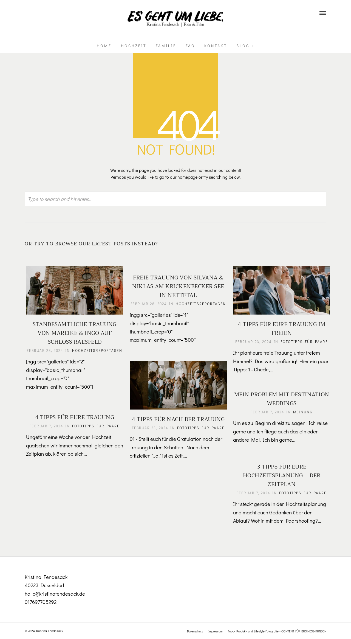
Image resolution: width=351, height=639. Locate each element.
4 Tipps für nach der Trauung (176, 417)
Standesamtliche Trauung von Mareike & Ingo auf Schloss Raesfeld (73, 331)
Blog (243, 45)
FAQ (190, 45)
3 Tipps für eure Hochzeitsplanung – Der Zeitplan (280, 475)
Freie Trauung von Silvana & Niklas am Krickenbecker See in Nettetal (177, 286)
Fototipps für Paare (302, 339)
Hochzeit (133, 45)
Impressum (215, 631)
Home (104, 45)
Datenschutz (195, 631)
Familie (166, 45)
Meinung (301, 412)
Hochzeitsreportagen (73, 354)
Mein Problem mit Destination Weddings (280, 399)
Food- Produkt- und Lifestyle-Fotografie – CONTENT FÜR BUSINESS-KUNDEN (277, 631)
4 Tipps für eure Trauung (72, 417)
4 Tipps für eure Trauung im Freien (280, 327)
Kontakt (215, 45)
